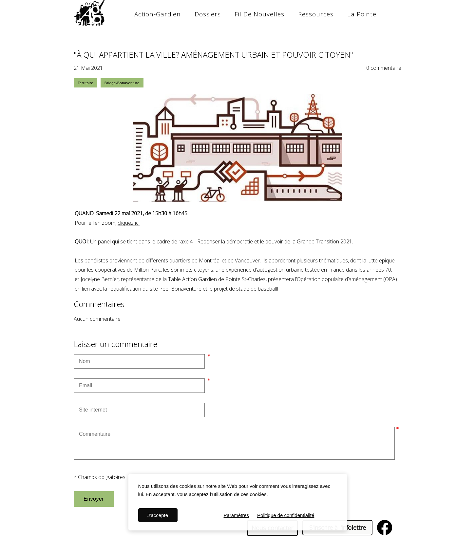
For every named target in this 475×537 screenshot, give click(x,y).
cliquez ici (129, 222)
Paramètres (236, 515)
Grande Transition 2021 (324, 241)
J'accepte (157, 515)
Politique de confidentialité (285, 515)
